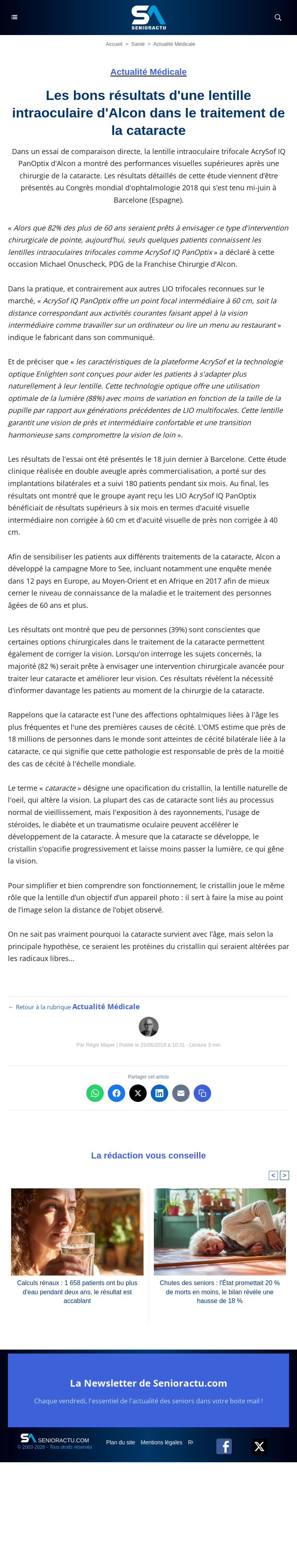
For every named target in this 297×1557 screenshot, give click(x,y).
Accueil (114, 44)
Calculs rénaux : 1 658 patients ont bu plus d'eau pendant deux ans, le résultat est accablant (77, 1292)
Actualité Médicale (174, 44)
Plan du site (121, 1442)
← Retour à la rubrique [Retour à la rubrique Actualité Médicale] (74, 1007)
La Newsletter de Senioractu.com (148, 1382)
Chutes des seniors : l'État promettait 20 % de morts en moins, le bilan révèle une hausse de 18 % (220, 1292)
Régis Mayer (100, 1045)
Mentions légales (162, 1442)
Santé (138, 44)
